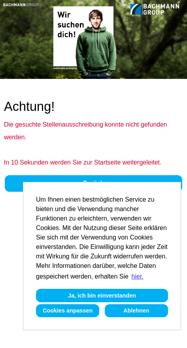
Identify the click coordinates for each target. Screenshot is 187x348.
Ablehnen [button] (136, 310)
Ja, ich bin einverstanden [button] (102, 295)
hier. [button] (138, 276)
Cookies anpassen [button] (68, 310)
